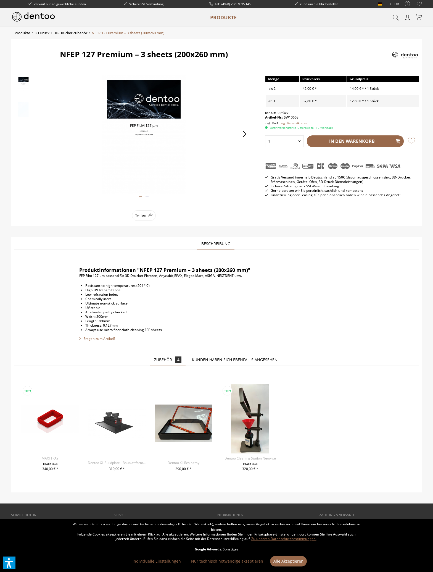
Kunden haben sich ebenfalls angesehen (235, 359)
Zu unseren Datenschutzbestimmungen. (283, 538)
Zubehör (167, 359)
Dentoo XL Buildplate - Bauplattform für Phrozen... (117, 463)
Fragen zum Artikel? (97, 338)
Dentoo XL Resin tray (183, 463)
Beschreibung (215, 243)
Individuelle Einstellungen (157, 561)
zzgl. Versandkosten (294, 123)
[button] (9, 563)
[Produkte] (223, 17)
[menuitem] (404, 4)
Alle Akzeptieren (288, 561)
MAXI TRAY (50, 458)
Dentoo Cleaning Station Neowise (250, 458)
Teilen (140, 215)
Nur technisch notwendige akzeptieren (227, 561)
